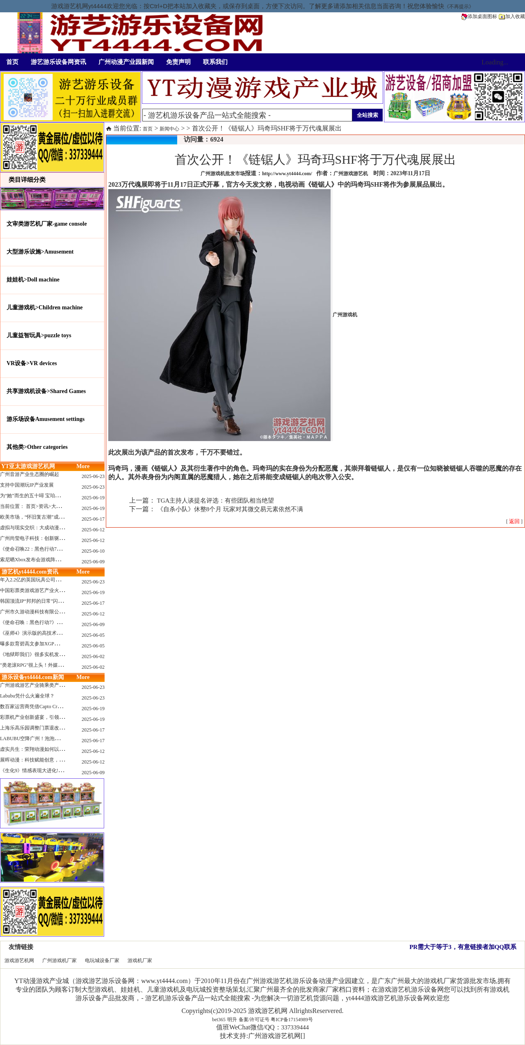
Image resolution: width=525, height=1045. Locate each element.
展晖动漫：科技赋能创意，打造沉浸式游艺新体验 (54, 760)
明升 (232, 1019)
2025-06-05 (93, 635)
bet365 (219, 1019)
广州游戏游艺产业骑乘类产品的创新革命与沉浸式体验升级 (64, 685)
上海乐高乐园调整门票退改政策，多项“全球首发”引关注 (61, 728)
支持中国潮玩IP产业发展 (27, 485)
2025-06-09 (93, 562)
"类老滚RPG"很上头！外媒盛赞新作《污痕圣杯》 (53, 665)
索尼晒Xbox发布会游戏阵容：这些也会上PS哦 (50, 560)
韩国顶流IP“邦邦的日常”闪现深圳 (36, 601)
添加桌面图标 (479, 16)
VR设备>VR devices (32, 363)
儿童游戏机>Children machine (44, 307)
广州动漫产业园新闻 (126, 62)
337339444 (295, 1027)
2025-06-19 (93, 498)
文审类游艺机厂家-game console (47, 224)
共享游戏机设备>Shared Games (46, 391)
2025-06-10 (93, 551)
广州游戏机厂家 (59, 960)
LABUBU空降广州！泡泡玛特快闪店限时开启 (49, 738)
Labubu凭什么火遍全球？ (27, 696)
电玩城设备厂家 (102, 960)
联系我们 (215, 62)
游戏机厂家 (140, 960)
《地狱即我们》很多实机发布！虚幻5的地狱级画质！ (58, 654)
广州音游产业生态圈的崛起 (29, 474)
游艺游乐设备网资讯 (58, 62)
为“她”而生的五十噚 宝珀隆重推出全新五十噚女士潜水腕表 (64, 495)
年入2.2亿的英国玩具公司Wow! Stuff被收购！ (49, 580)
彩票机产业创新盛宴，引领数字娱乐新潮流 (47, 717)
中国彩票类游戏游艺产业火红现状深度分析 (47, 590)
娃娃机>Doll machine (33, 280)
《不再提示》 (459, 6)
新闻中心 (169, 129)
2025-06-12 (93, 530)
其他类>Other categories (37, 447)
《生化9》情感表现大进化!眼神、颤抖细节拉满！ (53, 770)
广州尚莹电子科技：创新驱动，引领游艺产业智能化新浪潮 (64, 538)
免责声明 (178, 62)
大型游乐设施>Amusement (40, 252)
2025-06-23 (93, 476)
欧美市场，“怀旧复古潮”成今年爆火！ (41, 517)
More (82, 466)
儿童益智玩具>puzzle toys (39, 335)
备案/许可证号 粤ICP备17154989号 (276, 1019)
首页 (12, 62)
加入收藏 (512, 16)
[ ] (514, 521)
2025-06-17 (93, 519)
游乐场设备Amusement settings (45, 419)
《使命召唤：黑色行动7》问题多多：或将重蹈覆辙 (55, 622)
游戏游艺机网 (19, 960)
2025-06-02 (93, 656)
